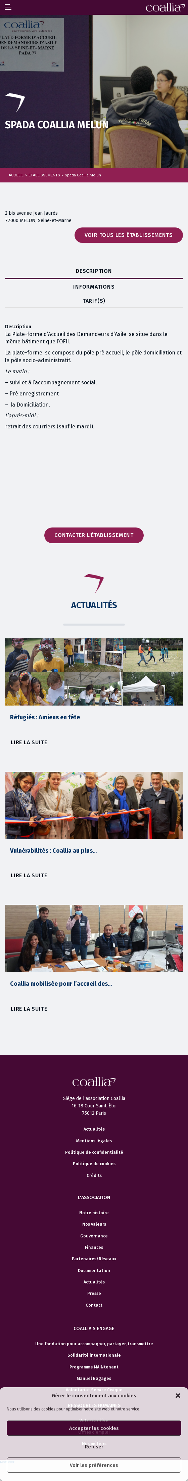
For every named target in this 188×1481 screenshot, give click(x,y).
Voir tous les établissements (129, 235)
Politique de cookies (94, 1163)
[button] (178, 1395)
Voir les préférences (94, 1465)
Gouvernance (94, 1236)
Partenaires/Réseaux (94, 1259)
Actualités (94, 1129)
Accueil (16, 175)
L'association (94, 1197)
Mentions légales (94, 1141)
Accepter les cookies (94, 1428)
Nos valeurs (94, 1224)
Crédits (94, 1175)
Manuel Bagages (94, 1378)
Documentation (94, 1270)
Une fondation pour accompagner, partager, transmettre (94, 1344)
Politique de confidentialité (94, 1152)
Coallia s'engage (94, 1328)
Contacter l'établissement (94, 535)
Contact (94, 1305)
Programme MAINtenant (94, 1367)
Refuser (94, 1447)
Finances (94, 1247)
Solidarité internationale (94, 1355)
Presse (94, 1293)
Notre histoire (94, 1213)
